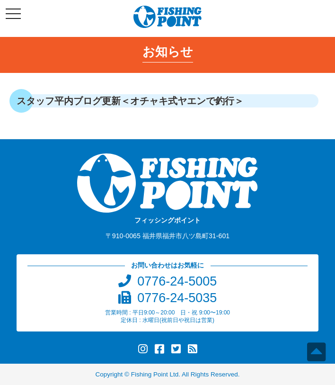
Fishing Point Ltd (155, 374)
